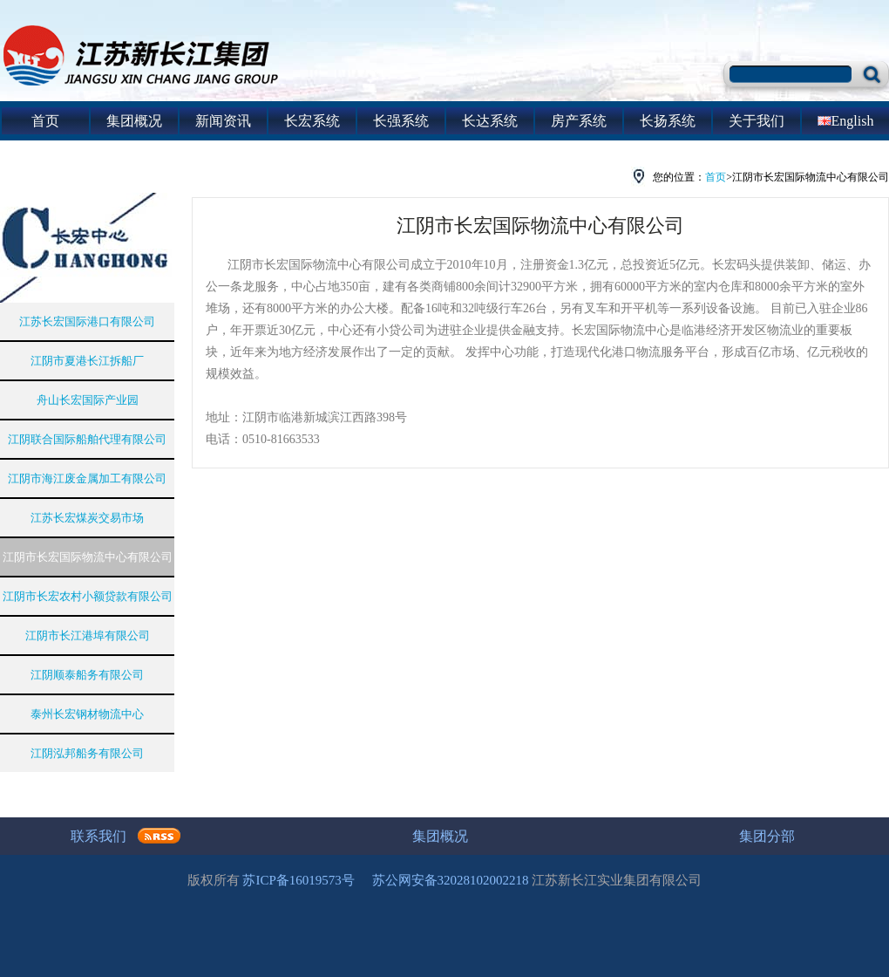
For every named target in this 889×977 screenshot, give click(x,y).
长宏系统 (312, 120)
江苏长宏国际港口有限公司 (87, 321)
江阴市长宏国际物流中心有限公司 (88, 557)
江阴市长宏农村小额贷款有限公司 (88, 596)
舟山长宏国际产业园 (88, 400)
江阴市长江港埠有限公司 (87, 635)
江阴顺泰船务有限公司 (87, 674)
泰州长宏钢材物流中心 (87, 714)
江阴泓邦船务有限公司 (87, 753)
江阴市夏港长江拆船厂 (87, 360)
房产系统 (579, 120)
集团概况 (134, 120)
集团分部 (767, 836)
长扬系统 (668, 120)
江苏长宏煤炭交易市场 (87, 517)
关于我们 (756, 120)
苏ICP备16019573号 (298, 880)
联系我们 (98, 836)
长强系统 (401, 120)
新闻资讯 (223, 120)
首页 (45, 120)
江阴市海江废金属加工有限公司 (87, 478)
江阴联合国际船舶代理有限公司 (87, 439)
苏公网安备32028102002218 (450, 880)
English (846, 120)
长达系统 (490, 120)
